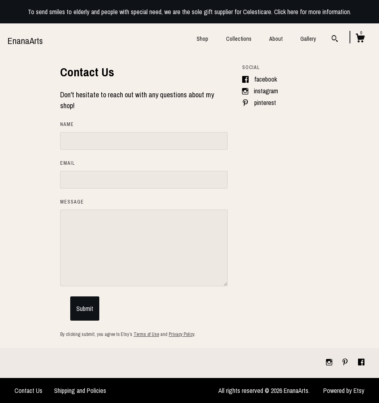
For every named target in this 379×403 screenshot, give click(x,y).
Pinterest (265, 102)
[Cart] (360, 39)
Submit (84, 308)
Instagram (266, 90)
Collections (238, 38)
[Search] (335, 39)
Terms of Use (146, 334)
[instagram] (330, 362)
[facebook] (361, 362)
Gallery (308, 38)
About (276, 38)
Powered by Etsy (343, 390)
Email (67, 163)
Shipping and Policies (80, 390)
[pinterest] (346, 362)
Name (67, 124)
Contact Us (28, 390)
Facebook (265, 79)
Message (72, 202)
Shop (202, 38)
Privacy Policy (181, 334)
